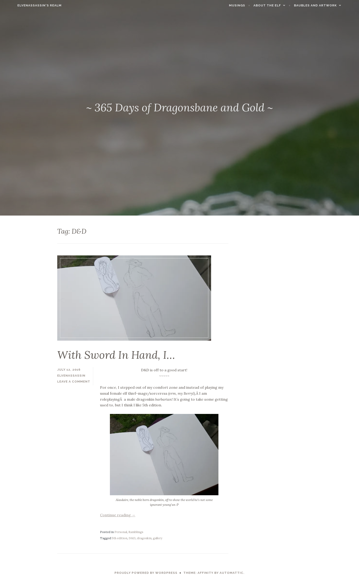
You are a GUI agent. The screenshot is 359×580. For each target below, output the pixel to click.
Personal (120, 532)
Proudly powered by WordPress (145, 573)
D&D (132, 538)
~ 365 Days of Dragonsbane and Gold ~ (179, 107)
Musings (249, 5)
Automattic (231, 573)
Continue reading (117, 515)
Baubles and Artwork (326, 5)
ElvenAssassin (71, 375)
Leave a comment (73, 381)
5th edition (119, 538)
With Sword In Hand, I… (116, 355)
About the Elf (279, 5)
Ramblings (135, 532)
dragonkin (144, 538)
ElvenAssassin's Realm (28, 5)
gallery (157, 538)
